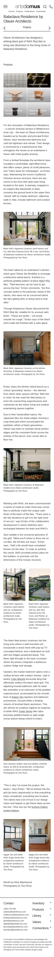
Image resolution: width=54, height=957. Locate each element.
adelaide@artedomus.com (15, 924)
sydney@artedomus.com (14, 912)
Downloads (41, 11)
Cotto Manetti (18, 679)
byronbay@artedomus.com (15, 927)
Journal (11, 11)
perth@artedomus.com (13, 921)
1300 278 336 (9, 909)
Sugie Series (25, 711)
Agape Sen (18, 697)
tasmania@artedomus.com (15, 930)
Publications (30, 11)
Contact (8, 903)
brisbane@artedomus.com (15, 918)
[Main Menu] (5, 6)
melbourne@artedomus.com (16, 915)
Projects (19, 11)
